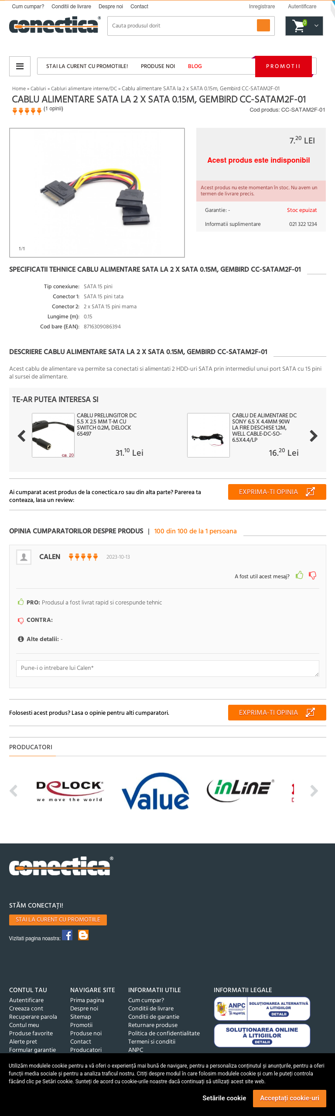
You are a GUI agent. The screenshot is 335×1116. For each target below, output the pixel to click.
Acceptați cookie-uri (289, 1098)
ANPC (135, 1050)
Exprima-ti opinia (268, 492)
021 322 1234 (303, 224)
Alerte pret (23, 1042)
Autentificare (26, 1001)
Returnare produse (153, 1025)
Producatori (86, 1050)
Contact (139, 6)
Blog (195, 66)
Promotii (283, 66)
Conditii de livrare (71, 6)
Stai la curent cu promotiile (58, 920)
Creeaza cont (26, 1009)
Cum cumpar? (28, 6)
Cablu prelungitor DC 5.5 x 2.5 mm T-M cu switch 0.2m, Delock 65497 (107, 425)
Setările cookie (224, 1098)
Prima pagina (87, 1001)
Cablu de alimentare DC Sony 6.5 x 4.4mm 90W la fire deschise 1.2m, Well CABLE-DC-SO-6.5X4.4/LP (264, 428)
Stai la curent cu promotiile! (87, 66)
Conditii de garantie (153, 1017)
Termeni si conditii (151, 1042)
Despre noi (111, 6)
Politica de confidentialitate (164, 1034)
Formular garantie (32, 1050)
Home (19, 89)
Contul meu (24, 1025)
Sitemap (80, 1017)
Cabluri (38, 89)
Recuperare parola (33, 1017)
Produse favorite (31, 1034)
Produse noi (158, 66)
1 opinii (53, 108)
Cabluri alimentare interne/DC (84, 89)
